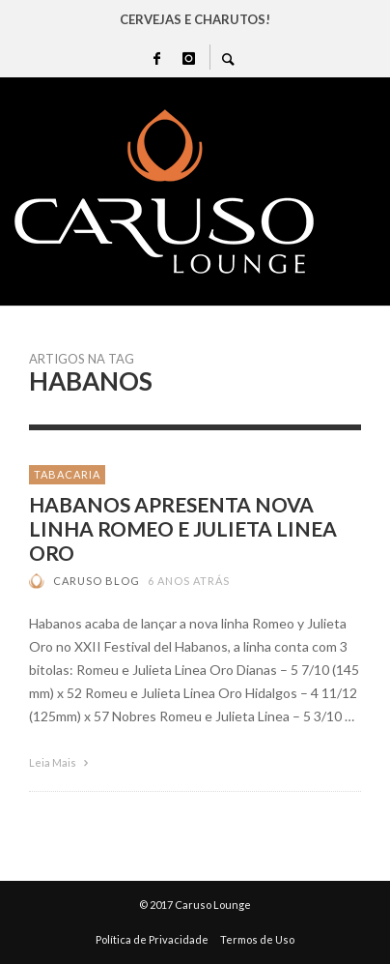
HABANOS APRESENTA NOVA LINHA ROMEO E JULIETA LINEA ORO (183, 528)
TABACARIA (67, 474)
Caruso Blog (96, 580)
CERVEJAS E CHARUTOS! (195, 19)
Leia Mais (61, 762)
